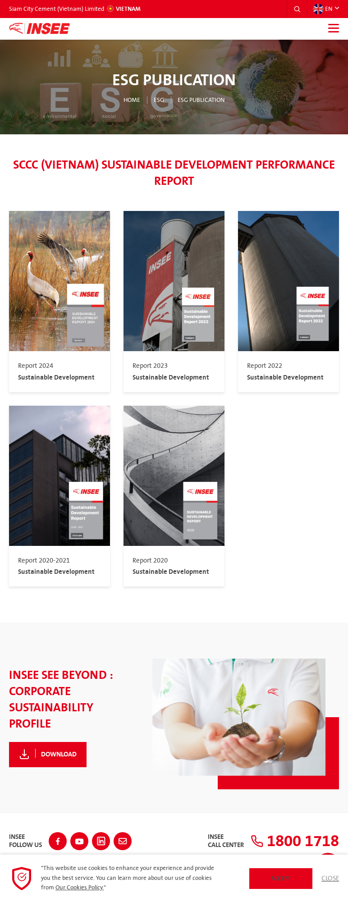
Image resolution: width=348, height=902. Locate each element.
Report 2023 (150, 366)
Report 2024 (35, 366)
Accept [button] (281, 878)
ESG (159, 100)
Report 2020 (150, 561)
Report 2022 (264, 366)
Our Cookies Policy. (79, 887)
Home (132, 100)
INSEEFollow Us (25, 841)
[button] (297, 9)
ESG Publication (201, 100)
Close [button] (330, 879)
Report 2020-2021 (44, 561)
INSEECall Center (222, 841)
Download (59, 754)
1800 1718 (293, 841)
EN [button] (322, 9)
